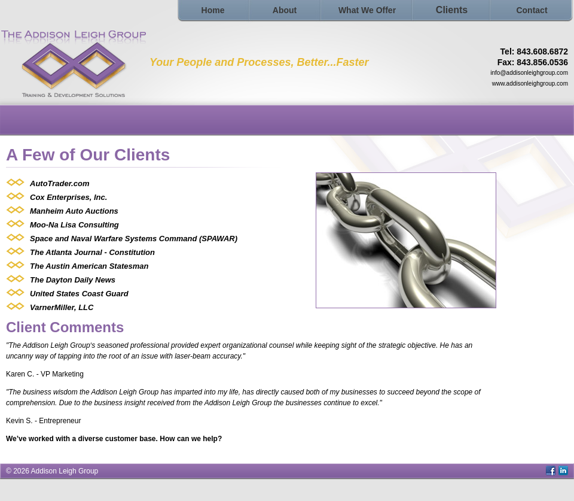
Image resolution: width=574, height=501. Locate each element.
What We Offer (367, 10)
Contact (531, 10)
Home (213, 10)
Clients (452, 10)
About (285, 10)
